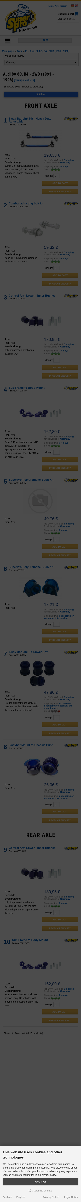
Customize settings (40, 1190)
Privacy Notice (51, 1197)
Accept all (40, 1182)
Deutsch (7, 1197)
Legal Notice (71, 1197)
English (20, 1197)
